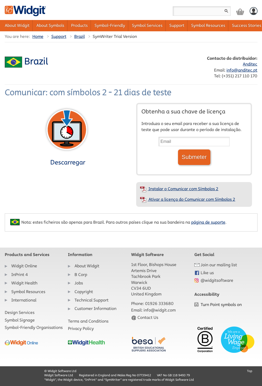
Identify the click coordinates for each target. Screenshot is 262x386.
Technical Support (91, 300)
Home (37, 36)
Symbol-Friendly (110, 25)
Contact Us (144, 317)
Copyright (84, 291)
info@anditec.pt (241, 70)
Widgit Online (24, 265)
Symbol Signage (20, 320)
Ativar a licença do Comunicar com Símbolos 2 (187, 199)
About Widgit (17, 25)
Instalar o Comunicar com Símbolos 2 (179, 188)
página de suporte (208, 222)
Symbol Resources (208, 25)
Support (176, 25)
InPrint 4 (19, 274)
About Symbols (50, 25)
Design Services (19, 312)
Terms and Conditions (88, 321)
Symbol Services (147, 25)
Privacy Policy (81, 328)
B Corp (81, 274)
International (23, 300)
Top (249, 371)
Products (79, 25)
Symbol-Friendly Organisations (34, 327)
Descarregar (67, 136)
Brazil (79, 36)
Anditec (250, 64)
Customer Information (95, 308)
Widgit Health (24, 282)
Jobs (79, 282)
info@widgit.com (160, 310)
